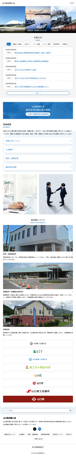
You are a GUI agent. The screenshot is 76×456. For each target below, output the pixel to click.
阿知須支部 (56, 44)
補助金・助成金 (17, 44)
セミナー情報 (46, 44)
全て (9, 44)
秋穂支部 (64, 44)
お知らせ (38, 37)
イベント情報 (36, 44)
